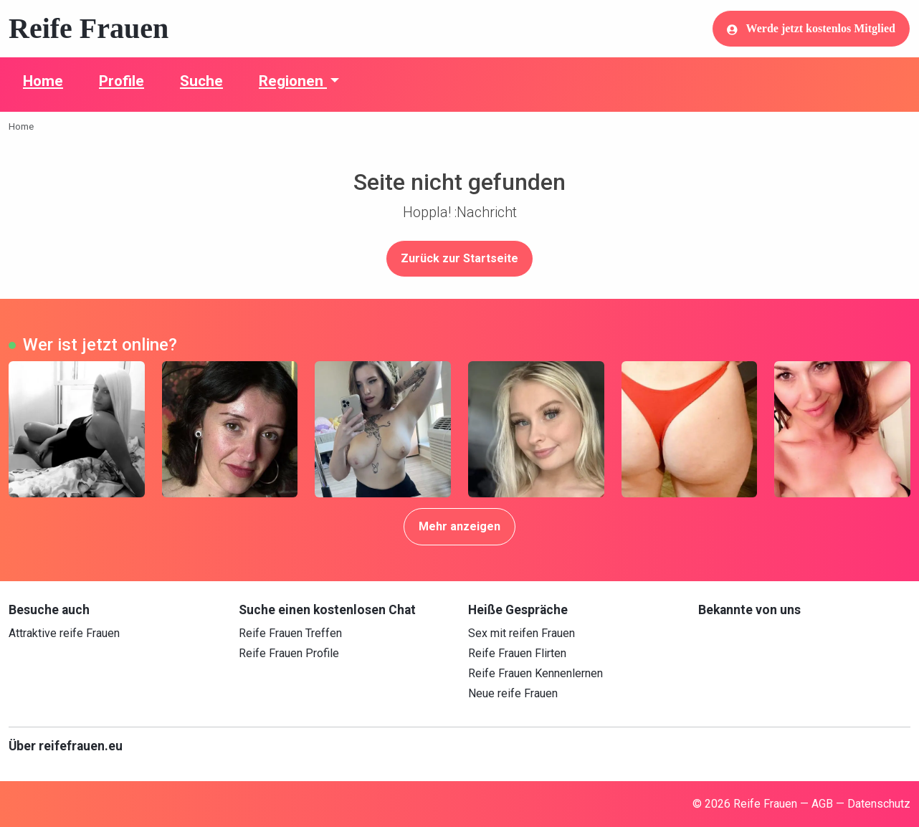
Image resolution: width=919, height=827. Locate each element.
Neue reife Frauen (513, 693)
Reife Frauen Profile (289, 653)
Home (43, 81)
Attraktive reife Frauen (64, 633)
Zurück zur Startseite (459, 258)
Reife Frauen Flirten (517, 653)
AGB (822, 804)
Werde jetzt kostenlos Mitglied (811, 28)
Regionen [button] (293, 81)
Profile (121, 81)
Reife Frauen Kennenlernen (535, 673)
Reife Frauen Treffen (290, 633)
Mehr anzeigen (459, 526)
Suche (201, 81)
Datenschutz (878, 804)
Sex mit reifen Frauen (521, 633)
